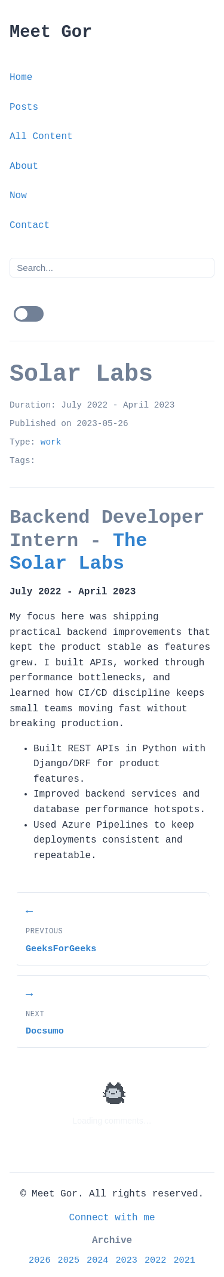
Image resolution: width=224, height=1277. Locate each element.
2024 (97, 1260)
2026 (39, 1260)
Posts (24, 107)
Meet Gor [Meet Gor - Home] (51, 32)
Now (18, 195)
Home (21, 77)
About (24, 166)
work (51, 442)
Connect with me (112, 1218)
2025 (68, 1260)
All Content (41, 136)
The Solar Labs (78, 552)
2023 (126, 1260)
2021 (184, 1260)
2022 (155, 1260)
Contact (30, 225)
